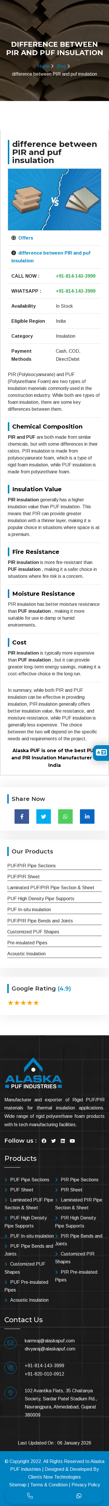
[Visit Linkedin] (63, 1141)
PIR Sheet (72, 1189)
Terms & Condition (49, 1484)
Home (43, 66)
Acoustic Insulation (26, 953)
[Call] (30, 1496)
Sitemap (17, 1484)
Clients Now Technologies (54, 1477)
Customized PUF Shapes (33, 931)
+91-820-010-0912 (44, 1374)
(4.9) (64, 988)
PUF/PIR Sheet (23, 876)
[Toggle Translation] (101, 754)
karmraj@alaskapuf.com (50, 1340)
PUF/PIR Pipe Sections (31, 865)
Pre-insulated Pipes (27, 942)
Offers (25, 238)
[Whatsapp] (79, 1496)
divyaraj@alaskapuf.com (50, 1348)
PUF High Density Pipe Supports (40, 898)
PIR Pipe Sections (80, 1179)
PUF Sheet (21, 1189)
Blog (61, 66)
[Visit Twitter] (53, 1141)
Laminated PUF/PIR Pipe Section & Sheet (50, 887)
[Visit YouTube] (72, 1141)
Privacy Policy (86, 1484)
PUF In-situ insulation (29, 909)
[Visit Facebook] (44, 1141)
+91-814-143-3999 (75, 276)
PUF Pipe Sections (29, 1179)
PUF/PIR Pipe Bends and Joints (40, 920)
